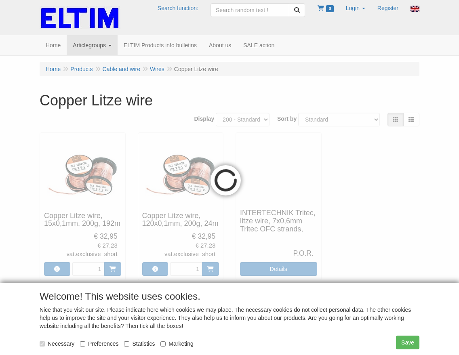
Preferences (99, 343)
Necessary (57, 343)
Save (407, 342)
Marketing (176, 343)
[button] (355, 8)
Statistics (139, 343)
